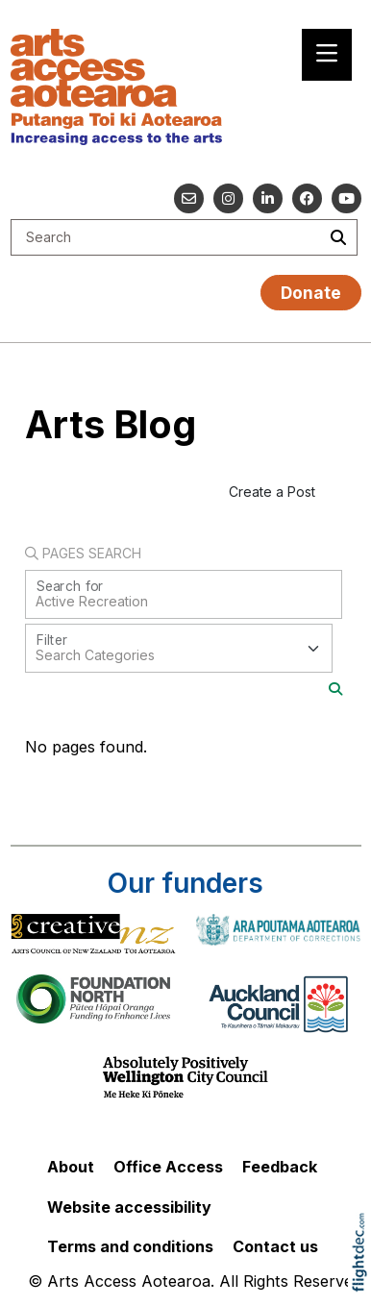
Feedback (279, 1166)
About (70, 1166)
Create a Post (272, 491)
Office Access (168, 1166)
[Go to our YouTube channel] (346, 198)
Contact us (275, 1246)
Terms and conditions (130, 1246)
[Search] (335, 688)
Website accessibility (129, 1207)
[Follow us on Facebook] (307, 198)
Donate (311, 293)
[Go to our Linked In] (268, 198)
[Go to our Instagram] (228, 198)
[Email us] (189, 198)
